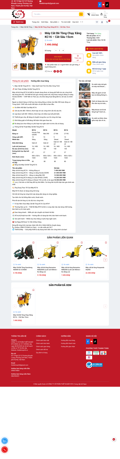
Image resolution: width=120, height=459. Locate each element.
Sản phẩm (54, 22)
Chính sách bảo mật (42, 340)
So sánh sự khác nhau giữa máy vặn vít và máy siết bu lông (99, 119)
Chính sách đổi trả (42, 349)
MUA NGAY (58, 58)
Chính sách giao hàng (43, 346)
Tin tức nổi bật (85, 81)
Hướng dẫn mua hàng (68, 340)
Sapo (85, 384)
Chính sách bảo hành (43, 343)
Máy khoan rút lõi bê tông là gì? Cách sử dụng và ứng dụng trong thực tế (99, 111)
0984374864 (15, 370)
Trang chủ (35, 22)
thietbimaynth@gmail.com (19, 365)
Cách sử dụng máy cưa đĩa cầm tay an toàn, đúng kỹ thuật (100, 102)
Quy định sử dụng (41, 352)
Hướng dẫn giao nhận (68, 346)
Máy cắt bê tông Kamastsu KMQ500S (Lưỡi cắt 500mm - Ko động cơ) (47, 270)
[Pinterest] (58, 71)
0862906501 (15, 376)
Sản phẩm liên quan (60, 237)
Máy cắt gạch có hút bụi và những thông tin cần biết (99, 94)
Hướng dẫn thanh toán (68, 343)
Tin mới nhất (65, 22)
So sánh (48, 40)
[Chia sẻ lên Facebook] (55, 71)
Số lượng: (48, 51)
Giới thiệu (44, 22)
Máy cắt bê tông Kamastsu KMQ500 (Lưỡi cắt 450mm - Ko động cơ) (71, 270)
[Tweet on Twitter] (61, 71)
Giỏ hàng (107, 21)
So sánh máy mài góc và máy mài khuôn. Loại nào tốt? (99, 85)
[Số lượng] (59, 50)
